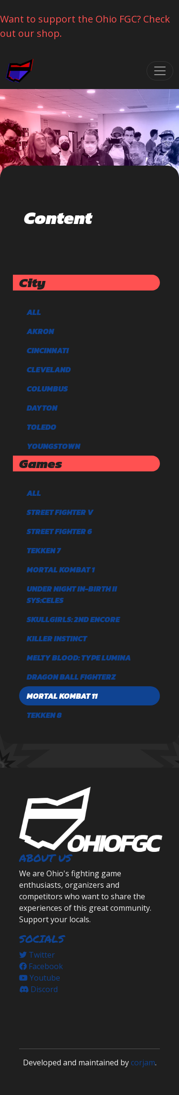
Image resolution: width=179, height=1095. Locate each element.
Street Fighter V (60, 512)
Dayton (42, 407)
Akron (40, 331)
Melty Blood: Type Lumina (79, 657)
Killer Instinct (57, 638)
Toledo (41, 427)
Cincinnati (48, 350)
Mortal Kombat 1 (61, 569)
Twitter (37, 955)
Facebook (41, 966)
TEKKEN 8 (44, 715)
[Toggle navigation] (160, 70)
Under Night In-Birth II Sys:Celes (72, 594)
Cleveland (49, 369)
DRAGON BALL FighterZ (71, 676)
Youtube (39, 977)
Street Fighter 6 (59, 531)
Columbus (47, 388)
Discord (38, 989)
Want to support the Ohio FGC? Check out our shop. (85, 26)
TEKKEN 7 (44, 550)
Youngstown (53, 446)
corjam (143, 1062)
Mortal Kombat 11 (62, 696)
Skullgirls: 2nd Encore (73, 619)
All (34, 312)
